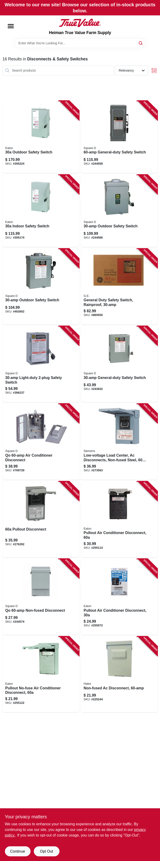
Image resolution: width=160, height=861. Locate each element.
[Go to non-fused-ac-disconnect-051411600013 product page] (119, 674)
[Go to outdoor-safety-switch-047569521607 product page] (119, 211)
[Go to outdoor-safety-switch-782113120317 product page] (41, 137)
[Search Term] (80, 43)
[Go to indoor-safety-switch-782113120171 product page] (41, 211)
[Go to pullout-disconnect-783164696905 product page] (41, 519)
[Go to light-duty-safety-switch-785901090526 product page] (41, 364)
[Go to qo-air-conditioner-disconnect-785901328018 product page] (41, 442)
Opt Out (46, 851)
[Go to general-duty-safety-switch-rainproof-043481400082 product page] (119, 287)
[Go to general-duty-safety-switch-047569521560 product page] (119, 137)
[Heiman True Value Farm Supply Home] (80, 23)
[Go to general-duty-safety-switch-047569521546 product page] (119, 364)
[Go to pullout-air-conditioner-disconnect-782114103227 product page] (119, 519)
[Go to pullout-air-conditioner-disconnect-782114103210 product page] (119, 597)
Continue (17, 851)
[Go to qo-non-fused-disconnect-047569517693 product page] (41, 597)
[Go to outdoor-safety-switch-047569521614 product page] (41, 287)
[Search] (141, 43)
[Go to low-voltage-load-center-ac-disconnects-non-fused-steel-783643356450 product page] (119, 442)
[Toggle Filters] (154, 70)
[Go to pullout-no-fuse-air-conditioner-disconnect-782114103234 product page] (41, 674)
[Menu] (11, 26)
